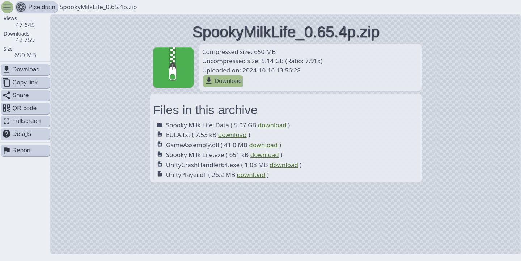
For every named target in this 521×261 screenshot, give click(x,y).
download (272, 125)
